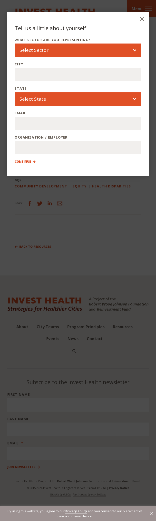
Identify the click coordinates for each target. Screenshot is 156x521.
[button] (151, 513)
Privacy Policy (76, 511)
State (21, 88)
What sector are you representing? (52, 39)
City (19, 64)
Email (20, 113)
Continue (23, 162)
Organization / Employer (41, 137)
